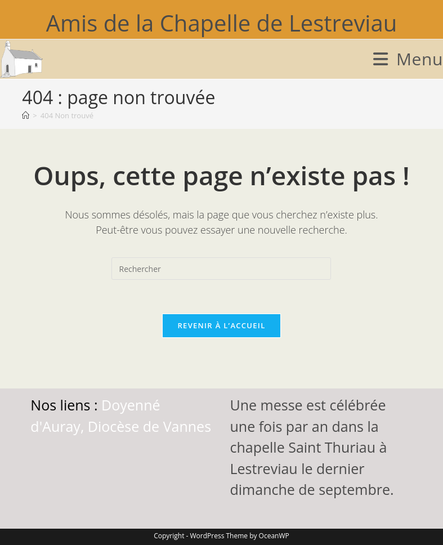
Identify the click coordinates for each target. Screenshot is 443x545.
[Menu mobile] (408, 58)
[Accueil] (25, 115)
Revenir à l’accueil (221, 325)
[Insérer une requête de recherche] (221, 268)
